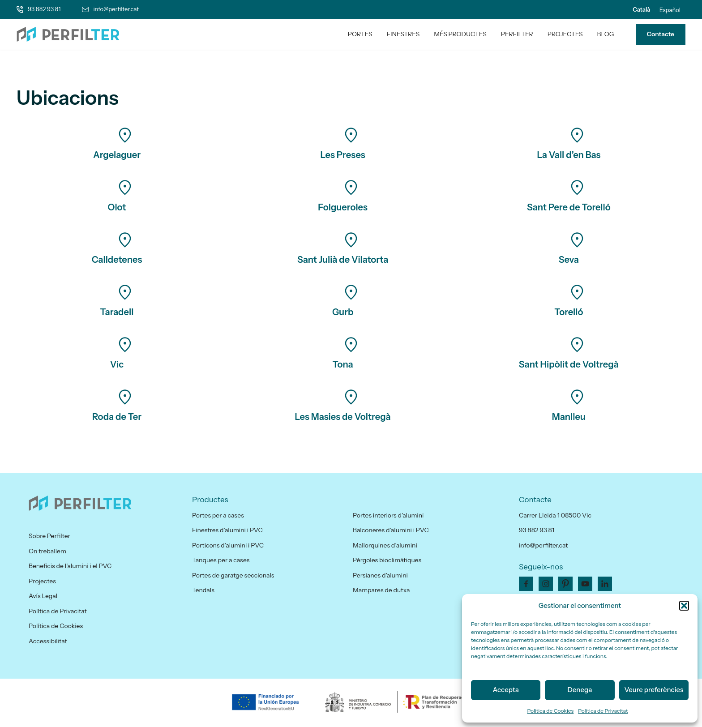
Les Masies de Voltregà (343, 416)
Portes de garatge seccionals (233, 575)
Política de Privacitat (603, 710)
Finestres (403, 34)
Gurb (343, 312)
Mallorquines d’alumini (385, 545)
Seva (569, 259)
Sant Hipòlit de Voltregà (569, 364)
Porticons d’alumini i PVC (228, 545)
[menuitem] (641, 9)
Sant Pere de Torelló (569, 207)
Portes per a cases (218, 515)
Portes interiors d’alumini (388, 515)
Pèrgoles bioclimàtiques (387, 560)
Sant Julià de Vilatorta (342, 259)
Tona (343, 364)
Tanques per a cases (220, 560)
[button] (684, 605)
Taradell (117, 312)
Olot (117, 207)
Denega (580, 689)
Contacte (660, 34)
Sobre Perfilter (49, 536)
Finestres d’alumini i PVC (227, 530)
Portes (360, 34)
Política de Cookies (550, 710)
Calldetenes (117, 259)
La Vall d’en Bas (568, 155)
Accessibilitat (48, 641)
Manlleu (569, 416)
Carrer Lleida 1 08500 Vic (555, 515)
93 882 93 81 (44, 9)
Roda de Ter (116, 416)
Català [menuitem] (641, 9)
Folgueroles (343, 207)
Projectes (565, 34)
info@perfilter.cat (116, 9)
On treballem (47, 551)
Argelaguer (117, 155)
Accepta (505, 689)
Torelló (568, 312)
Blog (605, 34)
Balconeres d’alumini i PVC (391, 530)
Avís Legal (43, 596)
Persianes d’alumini (380, 575)
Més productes (460, 34)
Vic (117, 364)
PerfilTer (517, 34)
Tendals (203, 590)
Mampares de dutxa (381, 590)
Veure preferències (653, 689)
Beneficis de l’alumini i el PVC (70, 566)
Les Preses (343, 155)
